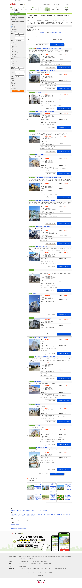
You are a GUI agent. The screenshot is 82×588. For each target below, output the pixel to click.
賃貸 (19, 561)
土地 (43, 563)
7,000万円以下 (53, 514)
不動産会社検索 (36, 568)
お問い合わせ (42, 572)
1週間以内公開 (14, 31)
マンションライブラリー (28, 568)
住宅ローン (51, 563)
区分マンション (14, 44)
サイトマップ (47, 572)
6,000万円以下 (47, 514)
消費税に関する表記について (34, 558)
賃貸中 (13, 80)
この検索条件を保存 (42, 32)
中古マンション (27, 563)
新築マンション (21, 563)
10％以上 (21, 520)
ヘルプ (37, 572)
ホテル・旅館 (14, 54)
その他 (13, 65)
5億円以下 (32, 515)
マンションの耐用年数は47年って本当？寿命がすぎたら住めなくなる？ (37, 497)
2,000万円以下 (20, 514)
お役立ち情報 (11, 568)
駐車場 (42, 561)
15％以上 (25, 520)
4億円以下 (27, 515)
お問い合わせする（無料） (64, 67)
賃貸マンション (37, 561)
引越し (22, 568)
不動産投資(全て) (14, 510)
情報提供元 (58, 556)
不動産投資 (46, 563)
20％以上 (30, 520)
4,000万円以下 (34, 514)
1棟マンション (14, 46)
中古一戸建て (39, 563)
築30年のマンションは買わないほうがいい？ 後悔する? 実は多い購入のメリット (68, 487)
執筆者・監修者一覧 (58, 568)
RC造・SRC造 (14, 61)
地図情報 (64, 568)
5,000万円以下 (40, 514)
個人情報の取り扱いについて (24, 558)
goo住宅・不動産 (12, 556)
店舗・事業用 (23, 561)
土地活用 (24, 566)
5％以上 (16, 520)
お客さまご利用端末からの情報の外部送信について (35, 556)
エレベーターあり (15, 87)
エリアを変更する (18, 21)
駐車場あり (14, 88)
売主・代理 (14, 82)
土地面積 (12, 72)
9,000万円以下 (67, 514)
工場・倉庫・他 (14, 56)
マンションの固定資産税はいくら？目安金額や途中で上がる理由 (37, 487)
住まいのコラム (51, 568)
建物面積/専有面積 (13, 68)
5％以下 (12, 520)
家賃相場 (45, 561)
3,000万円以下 (27, 514)
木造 (12, 60)
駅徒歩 (12, 76)
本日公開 (13, 27)
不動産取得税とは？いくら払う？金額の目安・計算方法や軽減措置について (53, 497)
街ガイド (46, 568)
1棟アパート (14, 47)
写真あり (13, 85)
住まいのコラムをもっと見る (59, 503)
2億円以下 (17, 515)
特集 (19, 568)
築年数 (12, 40)
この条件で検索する (17, 90)
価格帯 (12, 33)
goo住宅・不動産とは (22, 556)
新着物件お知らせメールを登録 (55, 32)
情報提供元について (14, 528)
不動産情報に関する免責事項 (23, 528)
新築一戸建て (33, 563)
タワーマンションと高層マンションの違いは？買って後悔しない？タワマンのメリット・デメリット (53, 487)
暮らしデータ (42, 568)
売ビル (13, 49)
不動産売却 (21, 566)
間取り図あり (14, 83)
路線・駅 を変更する (18, 17)
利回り (12, 38)
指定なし (13, 26)
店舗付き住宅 (14, 51)
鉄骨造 (13, 63)
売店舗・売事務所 (15, 52)
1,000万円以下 (14, 514)
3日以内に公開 (14, 29)
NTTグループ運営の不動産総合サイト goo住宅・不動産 (20, 0)
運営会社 (51, 572)
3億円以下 (22, 515)
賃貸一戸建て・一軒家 (30, 561)
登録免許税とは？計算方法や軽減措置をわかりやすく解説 (68, 497)
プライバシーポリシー (32, 572)
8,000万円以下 (60, 514)
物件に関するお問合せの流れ (50, 556)
